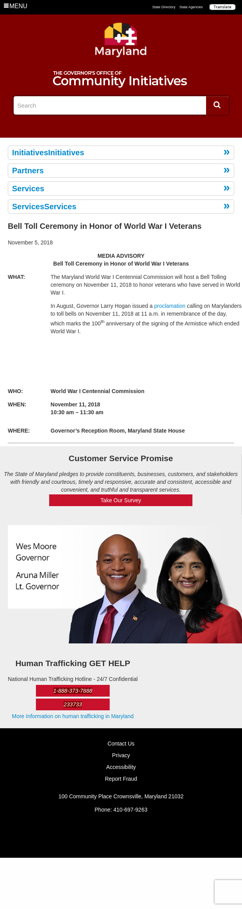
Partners (28, 170)
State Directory (164, 7)
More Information (73, 716)
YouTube (134, 127)
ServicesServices (44, 206)
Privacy (121, 755)
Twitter (121, 127)
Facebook (108, 127)
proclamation (169, 306)
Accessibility (121, 767)
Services (28, 188)
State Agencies (191, 7)
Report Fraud (121, 779)
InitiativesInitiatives (48, 152)
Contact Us (120, 743)
